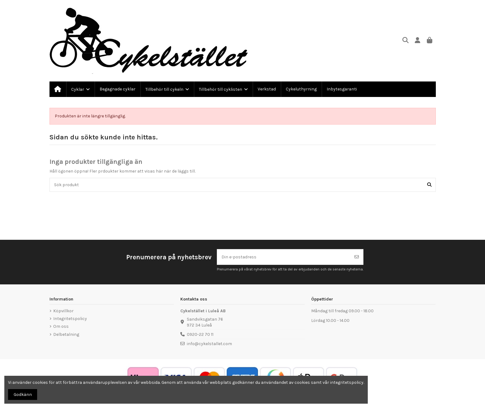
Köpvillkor (63, 311)
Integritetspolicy (70, 318)
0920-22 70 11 (200, 334)
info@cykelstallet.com (209, 343)
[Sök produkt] (429, 185)
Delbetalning (66, 334)
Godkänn (23, 394)
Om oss (61, 326)
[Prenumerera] (356, 257)
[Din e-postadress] (283, 257)
